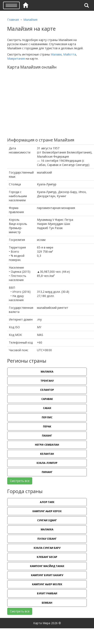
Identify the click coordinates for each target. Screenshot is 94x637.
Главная (13, 20)
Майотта (69, 54)
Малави (56, 54)
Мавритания (16, 58)
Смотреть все (20, 481)
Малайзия (30, 20)
